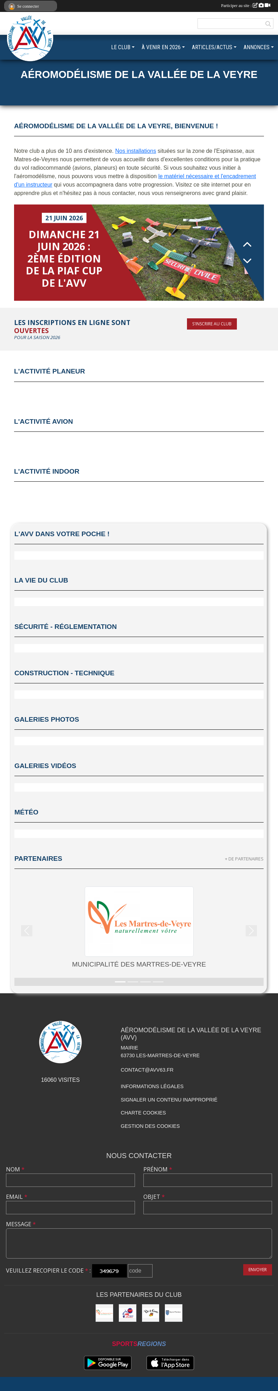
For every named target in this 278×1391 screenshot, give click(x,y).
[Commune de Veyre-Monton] (173, 1313)
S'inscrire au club (212, 324)
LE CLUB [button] (120, 47)
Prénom (157, 1169)
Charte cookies (143, 1113)
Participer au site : (245, 5)
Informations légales (152, 1086)
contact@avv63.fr (147, 1070)
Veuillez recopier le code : (48, 1270)
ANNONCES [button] (257, 47)
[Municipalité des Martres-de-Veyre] (104, 1313)
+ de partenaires (244, 859)
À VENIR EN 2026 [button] (161, 47)
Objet (154, 1197)
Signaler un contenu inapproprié (169, 1100)
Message (21, 1224)
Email (16, 1197)
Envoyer (257, 1270)
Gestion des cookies (150, 1126)
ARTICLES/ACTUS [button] (212, 47)
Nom (15, 1169)
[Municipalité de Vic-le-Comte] (151, 1313)
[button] (26, 931)
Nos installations (135, 151)
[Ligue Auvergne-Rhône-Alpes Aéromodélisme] (127, 1313)
